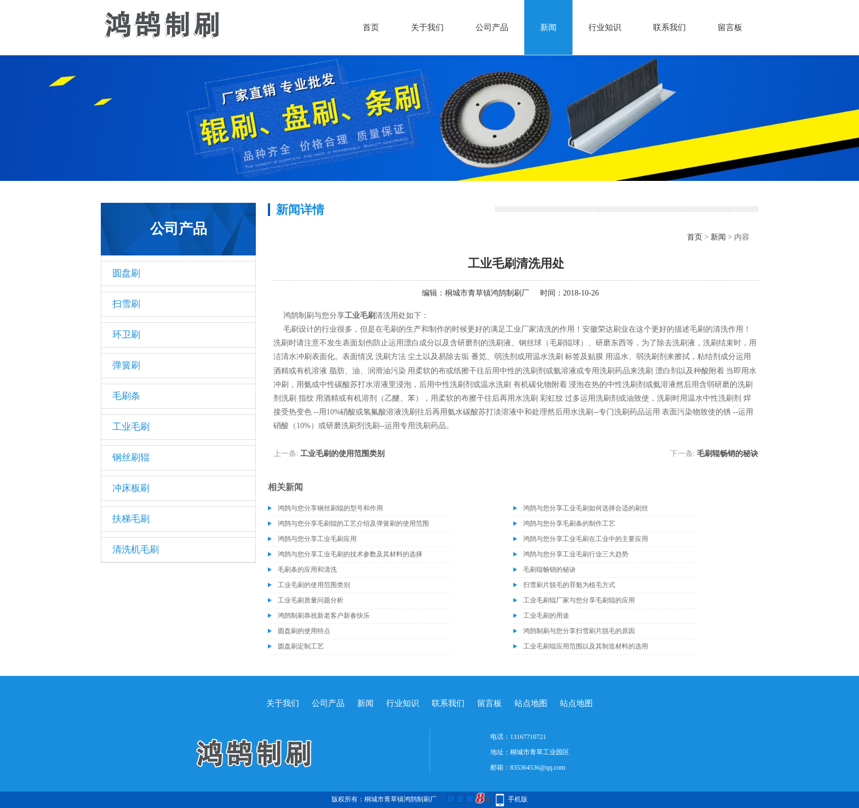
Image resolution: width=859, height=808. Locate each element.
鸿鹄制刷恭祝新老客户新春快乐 (324, 615)
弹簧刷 (126, 365)
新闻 (548, 27)
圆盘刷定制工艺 (301, 646)
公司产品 (492, 27)
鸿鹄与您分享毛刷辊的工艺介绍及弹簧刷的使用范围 (353, 523)
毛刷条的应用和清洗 (307, 569)
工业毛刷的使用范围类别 (342, 453)
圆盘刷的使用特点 (304, 631)
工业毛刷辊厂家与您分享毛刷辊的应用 (579, 600)
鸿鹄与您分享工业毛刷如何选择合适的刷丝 (585, 508)
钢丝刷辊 (131, 457)
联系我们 (669, 27)
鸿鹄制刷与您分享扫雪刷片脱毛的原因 (579, 631)
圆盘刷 (126, 273)
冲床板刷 (131, 488)
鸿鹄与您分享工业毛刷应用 (317, 539)
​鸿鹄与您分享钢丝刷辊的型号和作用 (330, 508)
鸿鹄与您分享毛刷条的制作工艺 (569, 523)
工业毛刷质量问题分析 (310, 600)
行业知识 (604, 27)
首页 (371, 27)
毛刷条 (126, 396)
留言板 (730, 27)
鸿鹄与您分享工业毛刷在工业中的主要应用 (585, 539)
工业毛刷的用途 (546, 615)
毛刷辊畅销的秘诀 (727, 453)
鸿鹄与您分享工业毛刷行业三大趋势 (575, 554)
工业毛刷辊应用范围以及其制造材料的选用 (585, 646)
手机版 (518, 799)
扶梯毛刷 (131, 519)
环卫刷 (126, 334)
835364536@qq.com (537, 767)
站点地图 (530, 703)
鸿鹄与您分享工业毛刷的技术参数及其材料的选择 (350, 554)
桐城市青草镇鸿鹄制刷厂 (487, 293)
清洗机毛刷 (135, 549)
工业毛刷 (131, 427)
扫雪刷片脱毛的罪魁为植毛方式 (569, 585)
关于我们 (427, 27)
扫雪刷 (126, 304)
